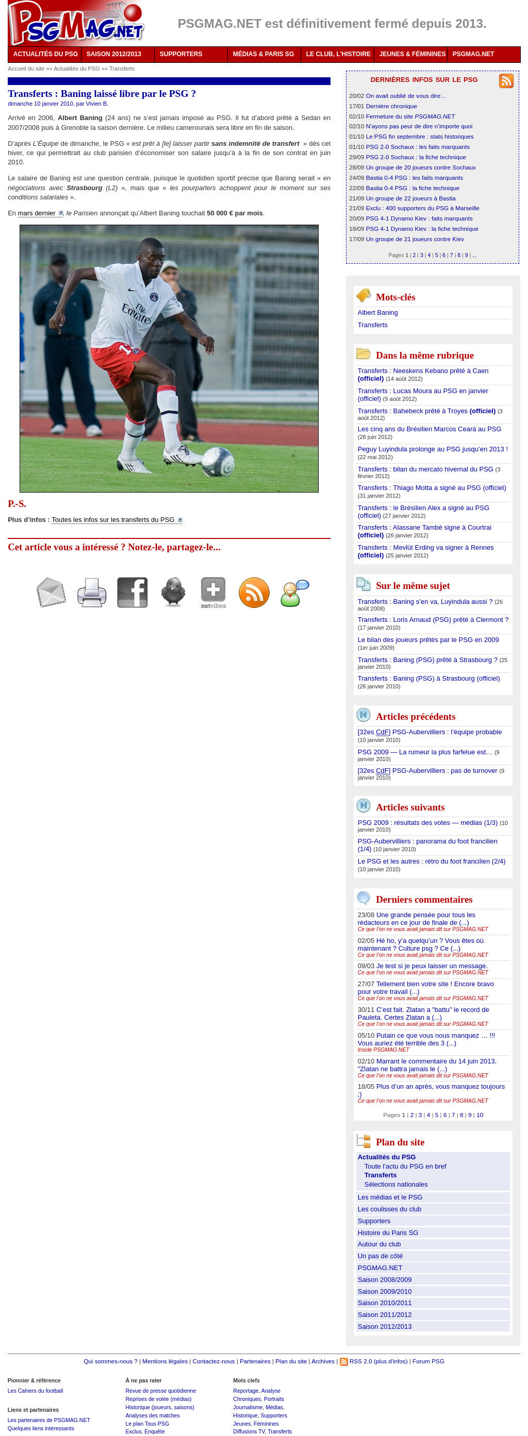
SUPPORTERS (181, 54)
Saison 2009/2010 (385, 1291)
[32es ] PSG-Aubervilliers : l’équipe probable (430, 732)
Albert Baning (378, 312)
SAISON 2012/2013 (114, 54)
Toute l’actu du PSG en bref (406, 1166)
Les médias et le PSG (390, 1197)
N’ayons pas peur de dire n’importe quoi (419, 126)
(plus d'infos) (391, 1361)
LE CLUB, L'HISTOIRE (338, 54)
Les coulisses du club (390, 1209)
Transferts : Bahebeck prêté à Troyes (428, 411)
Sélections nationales (396, 1184)
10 (479, 1114)
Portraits (274, 1399)
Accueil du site (26, 68)
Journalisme (247, 1407)
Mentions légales (165, 1361)
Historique (245, 1415)
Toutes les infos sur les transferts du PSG (113, 519)
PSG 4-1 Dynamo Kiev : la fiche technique (422, 228)
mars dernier (37, 213)
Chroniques (247, 1399)
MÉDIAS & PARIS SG (263, 54)
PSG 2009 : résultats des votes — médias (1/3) (429, 822)
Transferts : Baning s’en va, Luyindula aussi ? (426, 601)
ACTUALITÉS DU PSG (45, 54)
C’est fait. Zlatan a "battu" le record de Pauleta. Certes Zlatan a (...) (423, 1013)
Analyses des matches (152, 1415)
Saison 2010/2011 (385, 1303)
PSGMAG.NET (473, 54)
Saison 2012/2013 (385, 1326)
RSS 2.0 (356, 1361)
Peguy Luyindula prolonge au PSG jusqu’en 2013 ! (433, 449)
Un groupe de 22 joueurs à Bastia (411, 198)
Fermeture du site (410, 116)
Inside (383, 1050)
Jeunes (242, 1424)
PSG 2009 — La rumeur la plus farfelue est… (426, 752)
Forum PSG (428, 1361)
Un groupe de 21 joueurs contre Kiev (415, 238)
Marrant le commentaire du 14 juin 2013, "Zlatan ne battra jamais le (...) (427, 1065)
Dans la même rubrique (425, 355)
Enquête (154, 1431)
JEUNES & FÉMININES (413, 54)
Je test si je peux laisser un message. (432, 966)
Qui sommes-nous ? (111, 1361)
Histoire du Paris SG (388, 1233)
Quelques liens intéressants (41, 1428)
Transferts (122, 68)
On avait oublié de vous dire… (406, 95)
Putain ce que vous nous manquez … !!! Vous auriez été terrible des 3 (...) (427, 1039)
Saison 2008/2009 (385, 1279)
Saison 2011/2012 (385, 1315)
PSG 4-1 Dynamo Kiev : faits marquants (419, 218)
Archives (323, 1361)
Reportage (245, 1391)
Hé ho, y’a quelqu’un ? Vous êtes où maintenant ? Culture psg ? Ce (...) (421, 944)
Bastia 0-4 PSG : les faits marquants (414, 177)
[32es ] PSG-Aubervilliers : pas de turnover (429, 771)
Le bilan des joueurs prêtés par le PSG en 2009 (428, 640)
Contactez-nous (214, 1361)
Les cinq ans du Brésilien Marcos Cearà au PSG (430, 429)
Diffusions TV (249, 1431)
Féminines (266, 1424)
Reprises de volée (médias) (158, 1399)
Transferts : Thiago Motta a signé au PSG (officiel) (432, 488)
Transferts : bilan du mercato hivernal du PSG (427, 469)
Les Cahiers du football (35, 1391)
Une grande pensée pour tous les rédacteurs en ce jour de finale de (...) (416, 918)
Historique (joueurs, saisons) (159, 1407)
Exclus (133, 1431)
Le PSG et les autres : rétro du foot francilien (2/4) (432, 861)
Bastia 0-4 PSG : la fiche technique (412, 187)
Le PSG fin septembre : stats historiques (420, 136)
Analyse (270, 1391)
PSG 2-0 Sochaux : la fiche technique (416, 157)
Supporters (374, 1221)
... (474, 255)
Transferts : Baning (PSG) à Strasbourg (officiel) (429, 678)
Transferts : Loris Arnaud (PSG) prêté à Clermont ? (433, 619)
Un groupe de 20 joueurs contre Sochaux (421, 167)
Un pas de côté (380, 1256)
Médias (274, 1407)
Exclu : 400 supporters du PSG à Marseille (423, 208)
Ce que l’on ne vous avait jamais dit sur (423, 929)
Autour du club (379, 1244)
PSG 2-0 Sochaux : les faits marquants (418, 146)
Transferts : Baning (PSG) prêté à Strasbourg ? (429, 660)
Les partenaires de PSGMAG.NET (49, 1420)
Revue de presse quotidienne (160, 1391)
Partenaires (255, 1361)
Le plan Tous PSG (147, 1424)
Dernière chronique (391, 106)
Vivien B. (97, 103)
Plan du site (291, 1361)
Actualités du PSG (78, 68)
